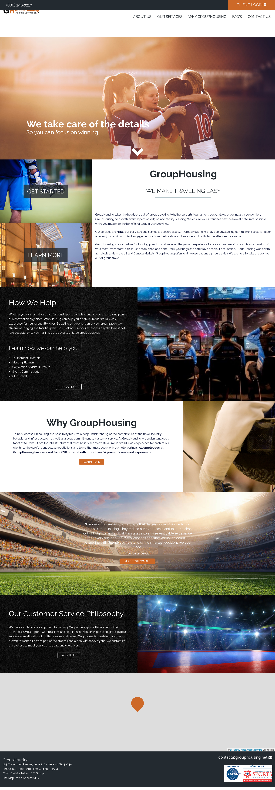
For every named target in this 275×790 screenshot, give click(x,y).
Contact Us (259, 24)
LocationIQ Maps (238, 753)
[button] (137, 707)
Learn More (68, 387)
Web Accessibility (27, 781)
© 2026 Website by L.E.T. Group (23, 776)
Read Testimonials (137, 563)
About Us (142, 24)
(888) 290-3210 (19, 5)
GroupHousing (32, 23)
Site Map (8, 781)
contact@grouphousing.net (242, 760)
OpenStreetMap (254, 753)
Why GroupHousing (207, 24)
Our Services (169, 24)
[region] (137, 715)
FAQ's (237, 24)
